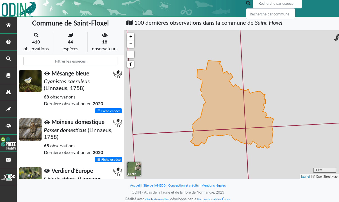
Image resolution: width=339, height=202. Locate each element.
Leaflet (305, 176)
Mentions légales (217, 185)
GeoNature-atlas (155, 199)
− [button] (130, 44)
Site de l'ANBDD (151, 185)
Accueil (131, 185)
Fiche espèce (108, 111)
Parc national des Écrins (215, 199)
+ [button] (130, 36)
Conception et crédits (184, 185)
